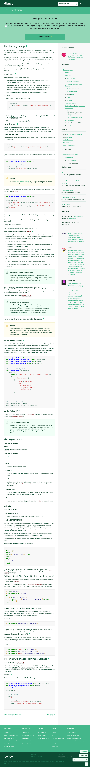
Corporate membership (73, 735)
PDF (78, 216)
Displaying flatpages (74, 113)
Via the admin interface (73, 88)
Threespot (62, 756)
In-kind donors (36, 756)
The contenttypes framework (12, 714)
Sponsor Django (71, 732)
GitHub (54, 732)
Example (69, 125)
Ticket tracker (66, 204)
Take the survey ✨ (45, 37)
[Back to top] (86, 764)
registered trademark (48, 761)
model (69, 94)
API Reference (69, 157)
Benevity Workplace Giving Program (76, 741)
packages (72, 160)
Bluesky (54, 741)
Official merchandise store (74, 738)
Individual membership (28, 744)
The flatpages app (68, 70)
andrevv (74, 756)
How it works (68, 75)
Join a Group (25, 732)
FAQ (63, 172)
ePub (81, 216)
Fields (68, 97)
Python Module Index (69, 145)
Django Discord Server (68, 190)
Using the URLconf (72, 78)
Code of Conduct (8, 744)
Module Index (69, 181)
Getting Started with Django (11, 735)
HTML (74, 216)
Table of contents (68, 140)
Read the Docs (72, 218)
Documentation (13, 10)
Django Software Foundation (12, 741)
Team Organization (9, 738)
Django (8, 3)
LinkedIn (54, 744)
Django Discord (42, 735)
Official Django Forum (68, 197)
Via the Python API (72, 91)
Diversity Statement (9, 746)
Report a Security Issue (28, 741)
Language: (84, 755)
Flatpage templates (70, 103)
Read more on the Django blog (48, 28)
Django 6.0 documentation (70, 154)
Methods (69, 100)
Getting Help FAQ (42, 732)
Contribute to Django (28, 735)
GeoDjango (51, 714)
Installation (68, 72)
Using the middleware (72, 81)
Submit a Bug (26, 738)
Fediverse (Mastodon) (58, 738)
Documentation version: (80, 759)
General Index (67, 142)
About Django (7, 732)
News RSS (55, 746)
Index (63, 181)
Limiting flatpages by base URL (75, 117)
